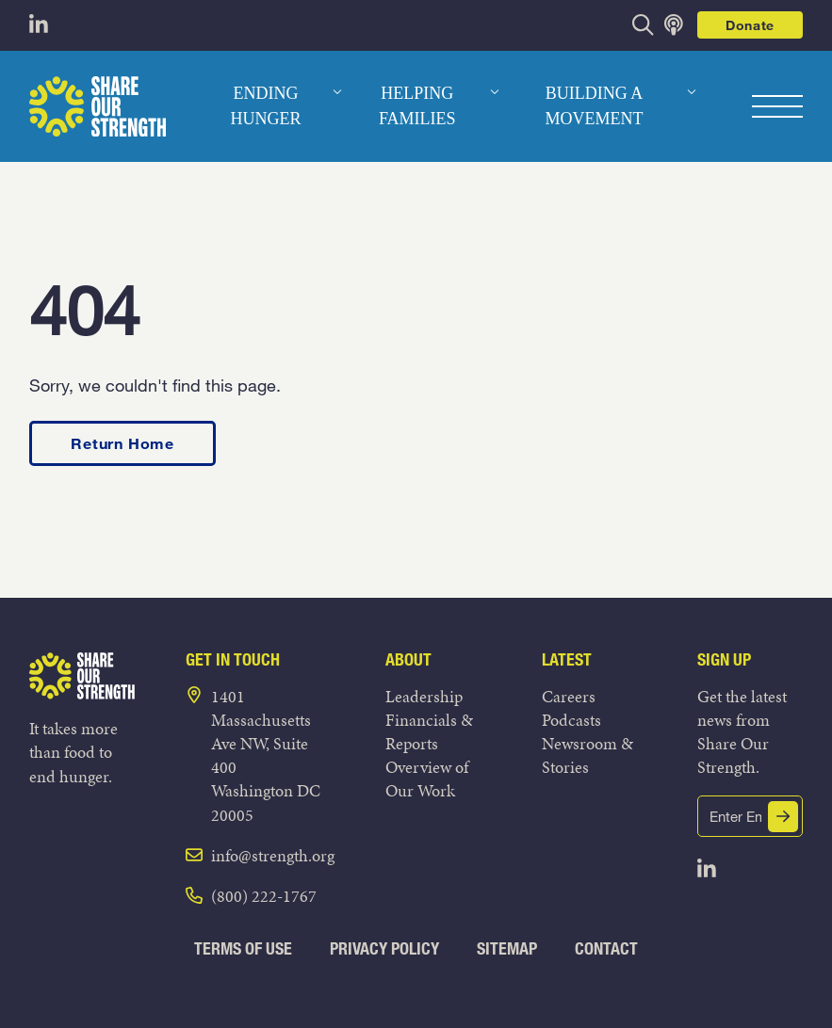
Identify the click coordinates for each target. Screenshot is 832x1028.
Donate (750, 25)
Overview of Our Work (426, 778)
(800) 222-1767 (264, 896)
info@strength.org (272, 855)
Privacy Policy (384, 948)
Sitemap (507, 948)
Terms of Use (243, 948)
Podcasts (571, 719)
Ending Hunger (266, 106)
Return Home (122, 443)
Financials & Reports (429, 731)
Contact (606, 948)
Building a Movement (595, 106)
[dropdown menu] (337, 92)
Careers (568, 696)
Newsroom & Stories (587, 755)
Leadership (424, 696)
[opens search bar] (643, 25)
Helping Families (417, 106)
